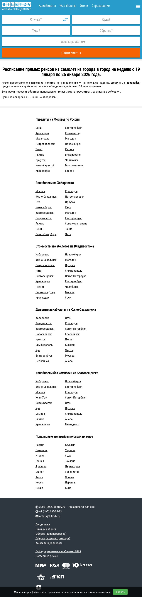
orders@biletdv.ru (49, 516)
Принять (120, 592)
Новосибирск (73, 144)
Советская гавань (76, 223)
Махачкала (42, 138)
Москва (40, 191)
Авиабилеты (47, 6)
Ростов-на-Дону (45, 292)
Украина (70, 450)
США (68, 455)
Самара (40, 413)
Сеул (68, 207)
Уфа (38, 350)
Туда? (36, 30)
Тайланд (70, 461)
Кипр (68, 488)
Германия (42, 450)
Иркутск (40, 160)
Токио (68, 229)
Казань (69, 149)
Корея (39, 482)
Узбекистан (72, 471)
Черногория (72, 466)
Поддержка (43, 524)
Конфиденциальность (49, 543)
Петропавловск (45, 144)
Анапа (69, 361)
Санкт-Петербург (46, 234)
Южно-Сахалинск (46, 196)
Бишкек (70, 345)
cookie (43, 592)
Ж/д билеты (68, 6)
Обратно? (106, 30)
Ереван (69, 171)
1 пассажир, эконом (71, 42)
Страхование (101, 6)
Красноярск (43, 171)
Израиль (70, 482)
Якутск (40, 154)
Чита (68, 234)
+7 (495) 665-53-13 (50, 511)
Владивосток (73, 154)
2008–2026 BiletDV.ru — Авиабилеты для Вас (66, 507)
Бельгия (70, 445)
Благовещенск (74, 165)
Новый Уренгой (45, 165)
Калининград (73, 133)
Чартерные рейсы (47, 556)
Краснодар (42, 133)
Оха (38, 202)
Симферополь (73, 270)
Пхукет (40, 286)
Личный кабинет (46, 529)
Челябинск (72, 160)
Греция (40, 461)
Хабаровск (42, 254)
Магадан (70, 138)
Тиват (39, 149)
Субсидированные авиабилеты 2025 (58, 551)
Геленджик (72, 424)
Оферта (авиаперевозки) (51, 533)
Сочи (39, 127)
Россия (40, 445)
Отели (84, 6)
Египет (40, 471)
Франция (41, 466)
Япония (69, 477)
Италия (40, 455)
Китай (39, 477)
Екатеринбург (73, 127)
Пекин (39, 229)
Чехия (39, 488)
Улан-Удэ (41, 397)
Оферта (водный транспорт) (53, 538)
